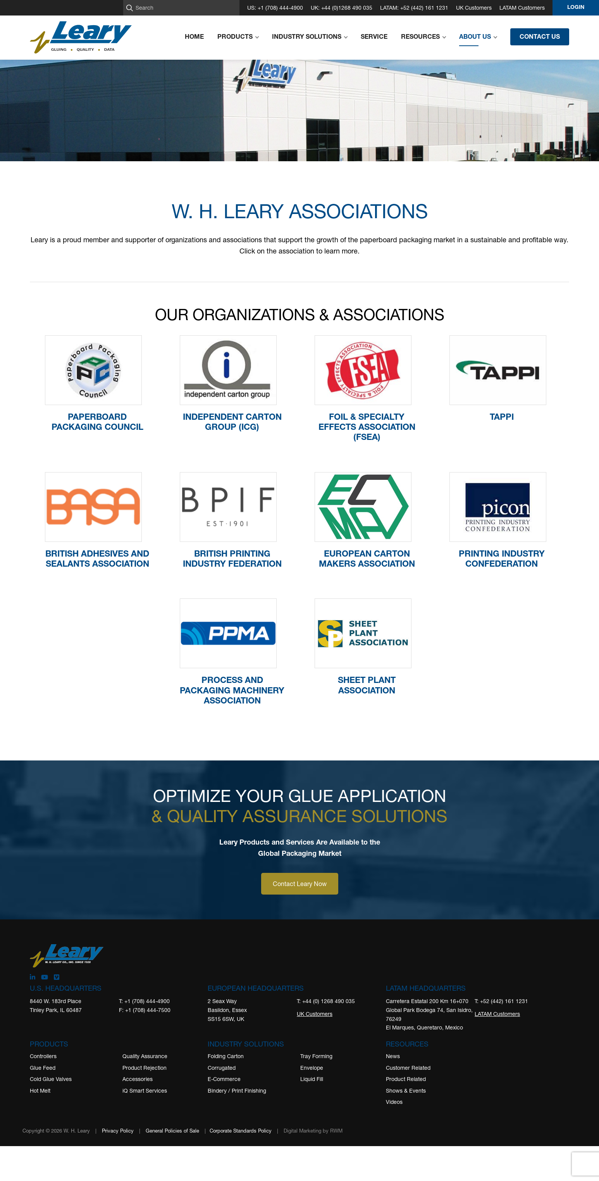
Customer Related (408, 1067)
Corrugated (222, 1067)
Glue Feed (42, 1067)
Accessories (137, 1079)
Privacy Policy (118, 1131)
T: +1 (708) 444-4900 (144, 1001)
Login (575, 7)
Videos (394, 1101)
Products (49, 1044)
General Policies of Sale (172, 1131)
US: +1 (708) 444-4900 (275, 7)
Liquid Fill (311, 1079)
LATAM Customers (522, 7)
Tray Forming (316, 1056)
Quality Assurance (144, 1056)
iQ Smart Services (144, 1090)
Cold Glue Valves (51, 1079)
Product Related (406, 1079)
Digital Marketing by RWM (313, 1131)
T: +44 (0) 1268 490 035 (326, 1001)
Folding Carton (226, 1056)
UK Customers (474, 7)
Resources (407, 1044)
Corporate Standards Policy (241, 1131)
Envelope (311, 1067)
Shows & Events (406, 1090)
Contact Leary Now (300, 883)
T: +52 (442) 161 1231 (501, 1001)
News (393, 1056)
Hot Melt (40, 1090)
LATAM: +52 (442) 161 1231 (414, 7)
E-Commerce (224, 1079)
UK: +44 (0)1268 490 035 (341, 7)
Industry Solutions (246, 1044)
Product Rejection (144, 1067)
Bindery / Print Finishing (237, 1090)
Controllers (43, 1056)
